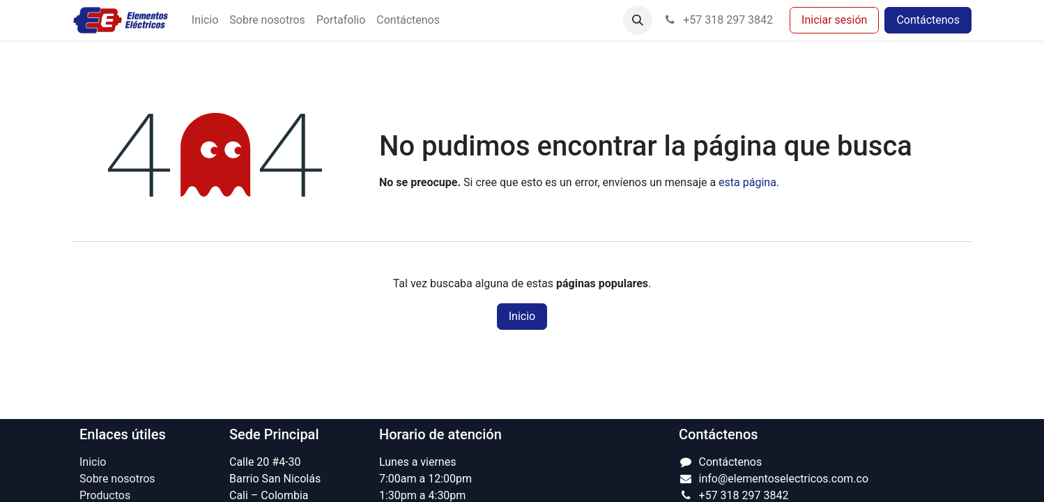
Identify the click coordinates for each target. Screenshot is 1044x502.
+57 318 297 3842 (718, 19)
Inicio (522, 316)
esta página (747, 182)
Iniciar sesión (834, 19)
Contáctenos (928, 19)
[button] (637, 20)
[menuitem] (205, 20)
